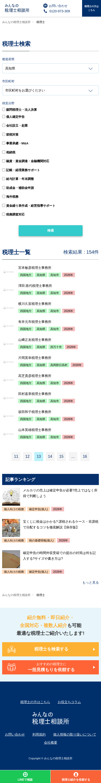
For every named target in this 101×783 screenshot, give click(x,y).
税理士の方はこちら (91, 8)
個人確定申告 (13, 117)
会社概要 (50, 742)
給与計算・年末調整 (18, 179)
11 (16, 456)
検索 (50, 230)
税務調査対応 (13, 214)
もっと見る (90, 582)
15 (61, 456)
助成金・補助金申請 (18, 188)
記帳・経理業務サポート (21, 170)
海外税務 (10, 196)
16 (85, 456)
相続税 (8, 152)
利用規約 (39, 734)
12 (27, 456)
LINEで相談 (25, 776)
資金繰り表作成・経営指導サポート (28, 205)
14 (50, 456)
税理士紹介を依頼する (76, 776)
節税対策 (10, 134)
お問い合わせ (55, 6)
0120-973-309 (56, 11)
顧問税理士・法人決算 (19, 109)
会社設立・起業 (15, 125)
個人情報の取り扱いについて (74, 734)
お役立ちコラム (69, 702)
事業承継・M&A (15, 143)
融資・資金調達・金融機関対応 (25, 161)
